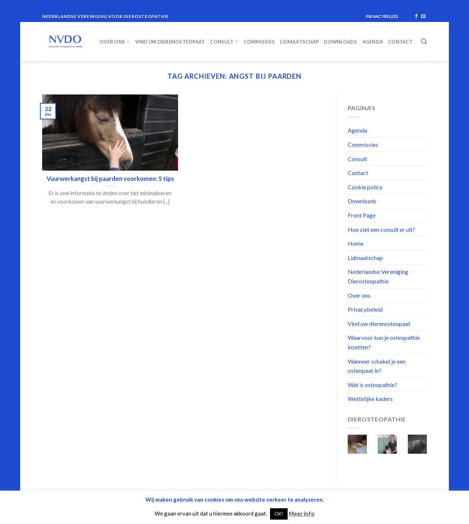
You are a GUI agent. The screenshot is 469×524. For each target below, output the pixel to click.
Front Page (362, 215)
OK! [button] (278, 514)
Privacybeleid (365, 309)
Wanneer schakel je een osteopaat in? (377, 366)
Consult (224, 41)
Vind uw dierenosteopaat (170, 42)
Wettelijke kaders (370, 398)
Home (355, 243)
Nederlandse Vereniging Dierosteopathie (378, 276)
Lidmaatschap (299, 42)
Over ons (115, 41)
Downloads (340, 42)
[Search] (424, 41)
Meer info (301, 513)
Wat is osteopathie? (372, 384)
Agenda (372, 42)
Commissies (259, 42)
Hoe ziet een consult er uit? (381, 229)
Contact (400, 42)
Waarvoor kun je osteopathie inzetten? (384, 342)
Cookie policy (365, 186)
